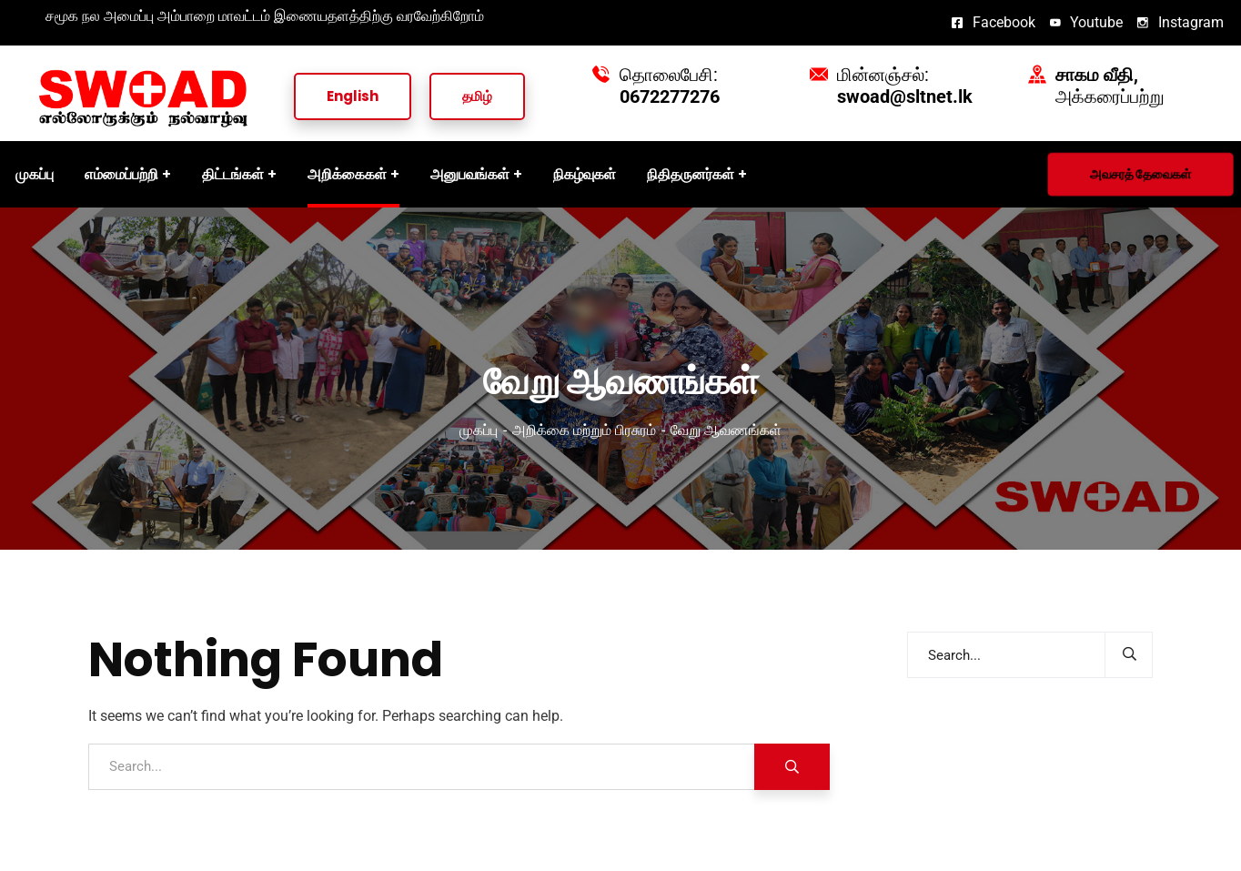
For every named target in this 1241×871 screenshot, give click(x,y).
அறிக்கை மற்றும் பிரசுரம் (584, 430)
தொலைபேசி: (670, 85)
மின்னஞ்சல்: (905, 85)
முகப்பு (478, 430)
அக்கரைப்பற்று (1110, 85)
